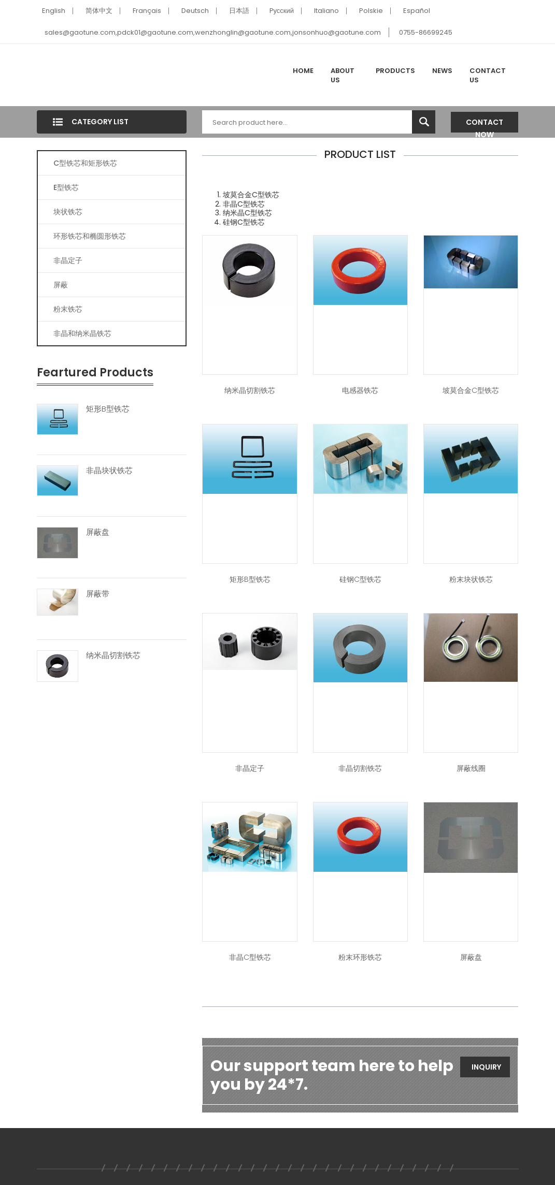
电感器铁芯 (360, 390)
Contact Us (487, 75)
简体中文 (99, 11)
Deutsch (195, 11)
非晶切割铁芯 (360, 768)
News (442, 71)
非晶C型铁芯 (250, 957)
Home (303, 71)
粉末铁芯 (67, 309)
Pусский (281, 11)
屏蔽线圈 (471, 768)
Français (147, 11)
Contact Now (484, 125)
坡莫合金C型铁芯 (471, 390)
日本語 (239, 11)
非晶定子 (67, 260)
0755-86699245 (425, 32)
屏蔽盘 (97, 532)
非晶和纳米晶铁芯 (82, 333)
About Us (342, 75)
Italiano (326, 11)
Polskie (371, 11)
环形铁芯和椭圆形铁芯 (89, 236)
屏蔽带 (97, 594)
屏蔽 (60, 285)
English (53, 11)
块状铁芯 (67, 212)
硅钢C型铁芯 (360, 579)
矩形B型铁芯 (108, 409)
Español (416, 11)
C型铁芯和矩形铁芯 (85, 163)
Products (395, 71)
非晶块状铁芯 (109, 470)
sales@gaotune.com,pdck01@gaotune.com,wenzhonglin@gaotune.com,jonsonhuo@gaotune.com (213, 32)
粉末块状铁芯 (471, 579)
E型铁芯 (66, 187)
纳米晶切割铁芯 (113, 655)
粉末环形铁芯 (360, 957)
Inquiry (486, 1067)
